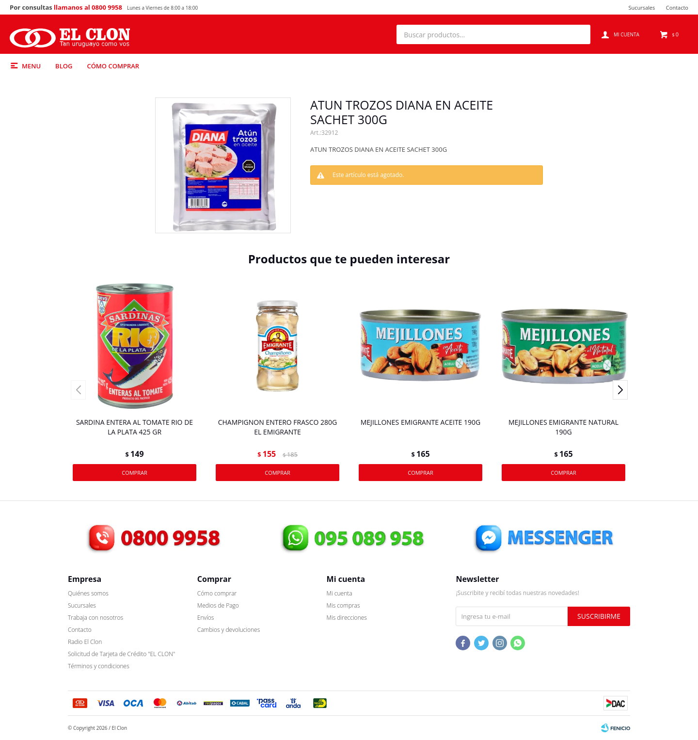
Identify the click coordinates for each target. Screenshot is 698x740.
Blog (63, 66)
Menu (31, 66)
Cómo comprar (113, 66)
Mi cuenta (339, 593)
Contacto (677, 7)
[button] (578, 34)
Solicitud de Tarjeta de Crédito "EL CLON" (121, 654)
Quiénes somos (88, 593)
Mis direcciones (347, 617)
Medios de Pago (218, 605)
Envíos (205, 617)
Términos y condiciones (98, 666)
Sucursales (641, 7)
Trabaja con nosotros (95, 617)
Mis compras (343, 605)
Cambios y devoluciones (228, 630)
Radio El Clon (85, 642)
